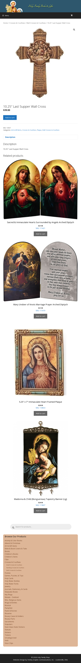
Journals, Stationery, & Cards (16, 589)
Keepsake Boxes (11, 592)
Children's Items (11, 557)
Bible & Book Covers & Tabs (16, 548)
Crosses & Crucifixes (17, 23)
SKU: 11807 (40, 463)
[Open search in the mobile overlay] (79, 15)
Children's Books (11, 554)
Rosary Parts (10, 619)
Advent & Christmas (12, 543)
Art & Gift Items (16, 130)
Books (7, 551)
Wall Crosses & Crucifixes (36, 23)
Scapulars (8, 624)
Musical (8, 605)
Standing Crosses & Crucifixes (15, 568)
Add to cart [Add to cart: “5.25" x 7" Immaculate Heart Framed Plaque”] (40, 413)
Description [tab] (10, 137)
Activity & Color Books (13, 540)
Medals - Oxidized (12, 597)
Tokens (8, 635)
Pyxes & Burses (11, 611)
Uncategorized (10, 638)
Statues (8, 629)
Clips (7, 559)
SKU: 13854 (40, 366)
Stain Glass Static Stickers (15, 627)
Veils (6, 640)
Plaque (39, 130)
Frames (8, 573)
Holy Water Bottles (12, 581)
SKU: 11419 (40, 277)
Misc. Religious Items (13, 600)
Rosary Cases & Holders (14, 616)
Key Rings (8, 594)
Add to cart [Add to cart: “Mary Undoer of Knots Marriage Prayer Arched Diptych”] (40, 316)
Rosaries (8, 613)
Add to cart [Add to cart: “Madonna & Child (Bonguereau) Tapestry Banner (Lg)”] (40, 510)
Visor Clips (9, 643)
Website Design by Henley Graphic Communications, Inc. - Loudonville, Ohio (40, 660)
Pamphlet (8, 608)
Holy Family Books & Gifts (40, 6)
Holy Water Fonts (11, 584)
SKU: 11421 (40, 194)
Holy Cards (9, 578)
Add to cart (10, 117)
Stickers (8, 632)
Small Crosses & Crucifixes (14, 565)
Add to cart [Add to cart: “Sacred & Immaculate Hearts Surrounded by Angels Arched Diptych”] (40, 234)
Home (5, 23)
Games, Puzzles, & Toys (14, 575)
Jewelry (7, 586)
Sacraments (9, 621)
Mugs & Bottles (11, 602)
